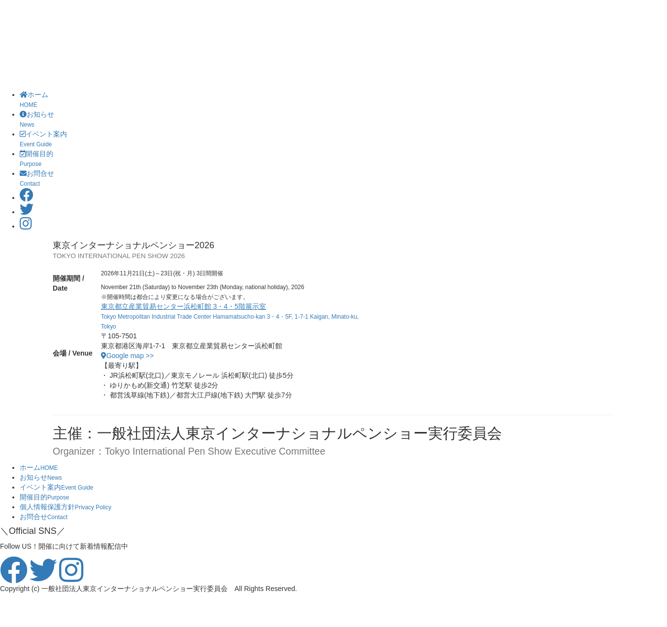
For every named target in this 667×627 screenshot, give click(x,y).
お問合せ (43, 517)
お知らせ (41, 477)
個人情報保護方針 (65, 507)
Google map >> (127, 356)
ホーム (39, 467)
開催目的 (44, 497)
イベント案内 (56, 487)
